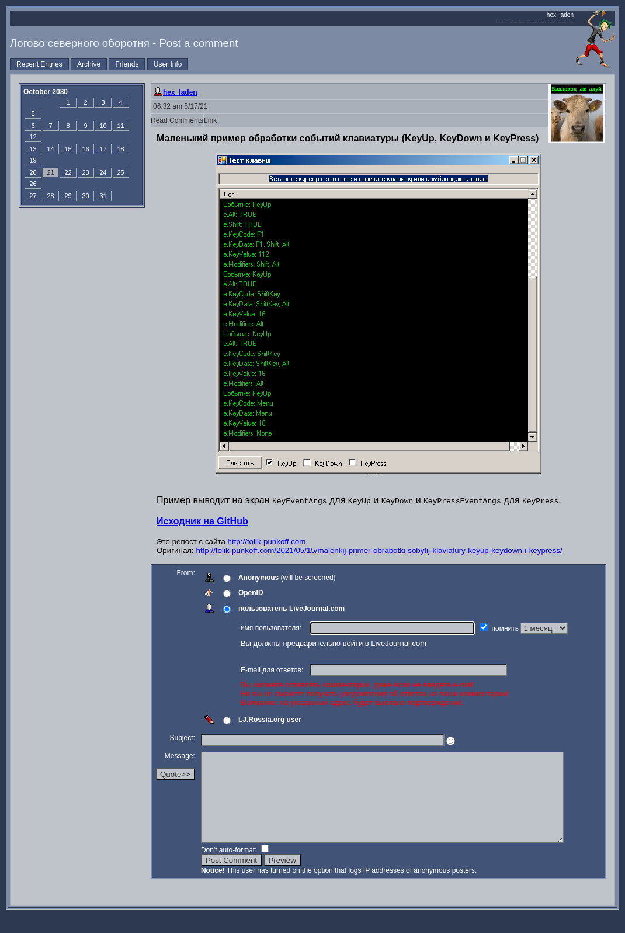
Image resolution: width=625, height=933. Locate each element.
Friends (126, 64)
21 (50, 172)
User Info (168, 64)
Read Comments (177, 120)
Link (210, 120)
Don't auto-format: (230, 867)
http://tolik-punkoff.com (267, 541)
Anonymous (258, 577)
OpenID (250, 593)
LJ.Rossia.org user (269, 720)
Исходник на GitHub (202, 521)
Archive (88, 64)
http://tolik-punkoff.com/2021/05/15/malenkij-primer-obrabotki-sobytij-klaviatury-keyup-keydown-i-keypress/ (379, 550)
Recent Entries (39, 64)
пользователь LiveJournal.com (291, 608)
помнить (506, 628)
